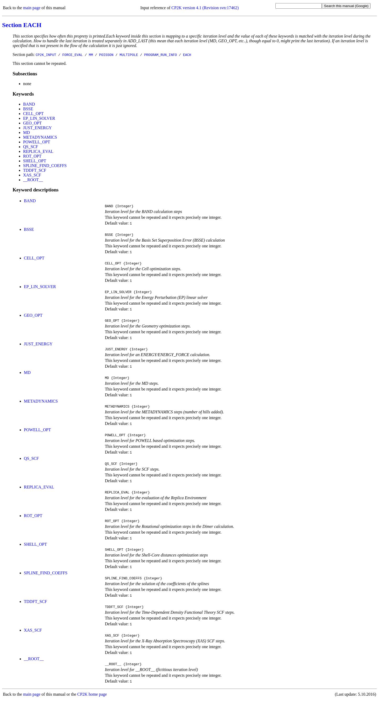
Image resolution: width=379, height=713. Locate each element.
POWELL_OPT (36, 142)
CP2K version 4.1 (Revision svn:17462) (205, 8)
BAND (29, 104)
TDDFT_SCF (34, 170)
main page (31, 8)
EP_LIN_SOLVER (39, 118)
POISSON (106, 54)
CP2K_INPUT (46, 54)
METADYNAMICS (40, 137)
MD (26, 132)
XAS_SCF (32, 175)
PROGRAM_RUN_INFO (160, 54)
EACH (187, 54)
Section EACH (21, 25)
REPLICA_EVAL (38, 151)
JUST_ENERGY (37, 128)
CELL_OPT (33, 113)
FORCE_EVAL (72, 54)
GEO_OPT (32, 123)
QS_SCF (30, 146)
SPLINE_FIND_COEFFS (45, 165)
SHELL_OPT (34, 161)
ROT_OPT (32, 156)
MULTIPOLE (129, 54)
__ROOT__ (33, 180)
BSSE (28, 109)
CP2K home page (92, 707)
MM (91, 54)
